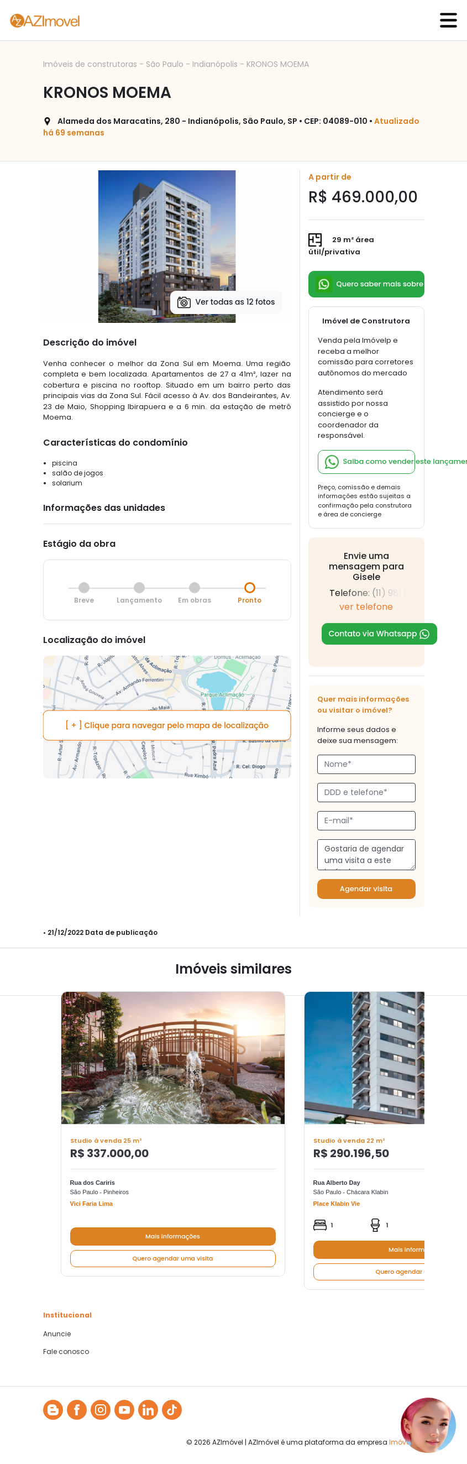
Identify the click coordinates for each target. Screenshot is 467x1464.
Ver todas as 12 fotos (226, 302)
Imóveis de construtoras (91, 64)
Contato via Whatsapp (380, 634)
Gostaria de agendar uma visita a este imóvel (366, 854)
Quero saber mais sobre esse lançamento (370, 284)
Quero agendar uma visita (173, 1258)
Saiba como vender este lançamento (370, 462)
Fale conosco (66, 1351)
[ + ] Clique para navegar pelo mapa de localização (167, 725)
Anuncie (57, 1334)
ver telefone (366, 606)
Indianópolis (216, 64)
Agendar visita (366, 888)
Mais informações (172, 1236)
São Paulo (166, 64)
